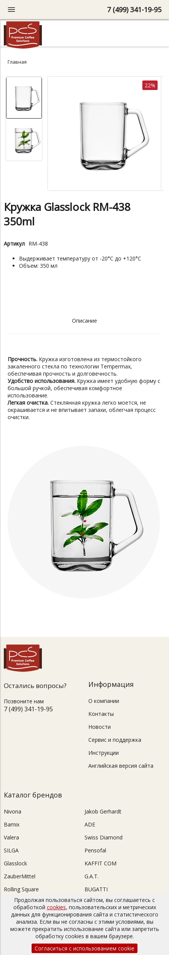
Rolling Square (21, 889)
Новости (99, 726)
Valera (11, 837)
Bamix (11, 824)
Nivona (12, 811)
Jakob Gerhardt (102, 811)
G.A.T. (91, 876)
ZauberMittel (19, 876)
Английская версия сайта (120, 765)
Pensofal (95, 850)
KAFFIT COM (100, 863)
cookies (56, 907)
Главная (17, 62)
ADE (89, 824)
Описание (84, 320)
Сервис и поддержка (114, 739)
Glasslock (15, 863)
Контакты (101, 713)
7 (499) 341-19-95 (134, 9)
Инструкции (103, 752)
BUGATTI (96, 889)
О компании (103, 700)
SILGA (11, 850)
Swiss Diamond (103, 837)
